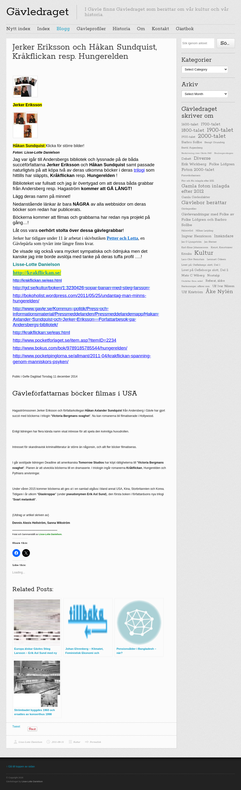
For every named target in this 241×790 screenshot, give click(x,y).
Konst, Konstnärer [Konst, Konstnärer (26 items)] (221, 247)
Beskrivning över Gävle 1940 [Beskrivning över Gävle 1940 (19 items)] (196, 153)
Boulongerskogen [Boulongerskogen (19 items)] (223, 153)
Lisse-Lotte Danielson (30, 741)
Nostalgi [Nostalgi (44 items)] (213, 275)
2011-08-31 (58, 741)
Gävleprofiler (91, 29)
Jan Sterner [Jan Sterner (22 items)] (210, 242)
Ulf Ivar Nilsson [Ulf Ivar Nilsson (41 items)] (223, 286)
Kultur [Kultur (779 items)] (203, 253)
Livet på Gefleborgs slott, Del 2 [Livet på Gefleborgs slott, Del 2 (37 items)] (204, 270)
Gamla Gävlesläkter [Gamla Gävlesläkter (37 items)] (195, 197)
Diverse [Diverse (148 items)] (202, 158)
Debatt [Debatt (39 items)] (186, 159)
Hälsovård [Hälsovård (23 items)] (187, 230)
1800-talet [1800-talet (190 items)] (192, 130)
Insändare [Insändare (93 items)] (223, 236)
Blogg (63, 29)
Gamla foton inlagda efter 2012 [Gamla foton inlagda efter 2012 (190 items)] (205, 189)
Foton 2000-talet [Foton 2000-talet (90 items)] (197, 169)
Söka (226, 43)
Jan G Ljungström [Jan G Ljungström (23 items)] (191, 242)
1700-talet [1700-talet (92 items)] (210, 124)
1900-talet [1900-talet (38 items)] (188, 137)
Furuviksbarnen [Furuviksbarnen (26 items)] (190, 175)
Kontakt (160, 29)
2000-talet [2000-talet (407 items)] (212, 136)
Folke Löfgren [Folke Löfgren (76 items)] (221, 164)
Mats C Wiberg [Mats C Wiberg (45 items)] (193, 275)
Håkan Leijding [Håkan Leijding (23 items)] (204, 230)
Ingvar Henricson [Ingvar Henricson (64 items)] (196, 236)
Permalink (95, 741)
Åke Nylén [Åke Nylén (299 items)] (219, 291)
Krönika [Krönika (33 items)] (186, 254)
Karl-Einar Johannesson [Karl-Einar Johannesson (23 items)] (194, 247)
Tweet (16, 726)
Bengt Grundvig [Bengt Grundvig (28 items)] (215, 142)
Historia (121, 29)
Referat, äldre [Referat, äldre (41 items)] (215, 281)
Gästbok (185, 29)
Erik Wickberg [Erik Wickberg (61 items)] (193, 164)
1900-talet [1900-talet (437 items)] (220, 130)
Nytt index (18, 29)
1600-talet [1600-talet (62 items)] (189, 124)
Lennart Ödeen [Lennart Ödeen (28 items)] (216, 259)
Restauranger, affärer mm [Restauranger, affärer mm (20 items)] (195, 286)
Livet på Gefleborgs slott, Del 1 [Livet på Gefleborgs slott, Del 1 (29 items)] (200, 265)
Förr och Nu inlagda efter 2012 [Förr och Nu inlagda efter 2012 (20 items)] (197, 180)
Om (141, 29)
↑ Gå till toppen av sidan (20, 766)
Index (43, 29)
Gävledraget (37, 12)
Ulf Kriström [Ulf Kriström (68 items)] (192, 292)
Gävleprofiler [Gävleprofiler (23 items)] (188, 209)
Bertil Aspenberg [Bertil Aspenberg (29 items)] (192, 147)
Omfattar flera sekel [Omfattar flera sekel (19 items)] (192, 281)
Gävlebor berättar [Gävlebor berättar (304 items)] (204, 202)
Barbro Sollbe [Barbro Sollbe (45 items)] (191, 142)
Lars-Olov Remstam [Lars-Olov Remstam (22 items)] (192, 259)
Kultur (76, 741)
